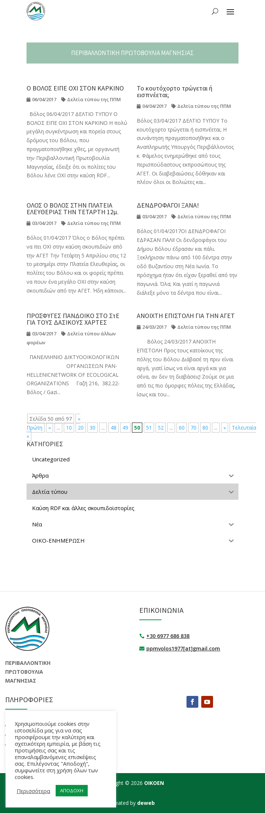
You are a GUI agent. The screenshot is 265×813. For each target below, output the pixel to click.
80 (205, 427)
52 (161, 427)
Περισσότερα (33, 791)
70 (193, 427)
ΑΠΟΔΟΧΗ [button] (71, 790)
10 (69, 427)
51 (149, 427)
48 (113, 427)
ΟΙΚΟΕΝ (154, 782)
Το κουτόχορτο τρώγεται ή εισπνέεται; (174, 91)
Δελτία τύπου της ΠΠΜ (94, 99)
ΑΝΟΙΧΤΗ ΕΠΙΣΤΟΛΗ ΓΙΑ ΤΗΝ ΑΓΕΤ (186, 315)
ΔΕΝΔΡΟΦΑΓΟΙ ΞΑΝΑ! (168, 205)
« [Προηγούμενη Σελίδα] (49, 427)
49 (125, 427)
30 (92, 427)
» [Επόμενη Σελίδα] (224, 427)
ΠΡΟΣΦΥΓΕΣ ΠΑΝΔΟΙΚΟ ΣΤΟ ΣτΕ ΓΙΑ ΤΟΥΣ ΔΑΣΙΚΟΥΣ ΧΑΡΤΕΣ (73, 319)
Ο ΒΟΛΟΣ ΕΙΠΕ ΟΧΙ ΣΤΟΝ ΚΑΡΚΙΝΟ (75, 88)
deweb (146, 802)
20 (81, 427)
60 (182, 427)
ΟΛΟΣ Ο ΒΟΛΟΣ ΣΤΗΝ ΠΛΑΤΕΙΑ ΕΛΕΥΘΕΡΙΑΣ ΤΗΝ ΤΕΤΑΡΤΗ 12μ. (73, 208)
